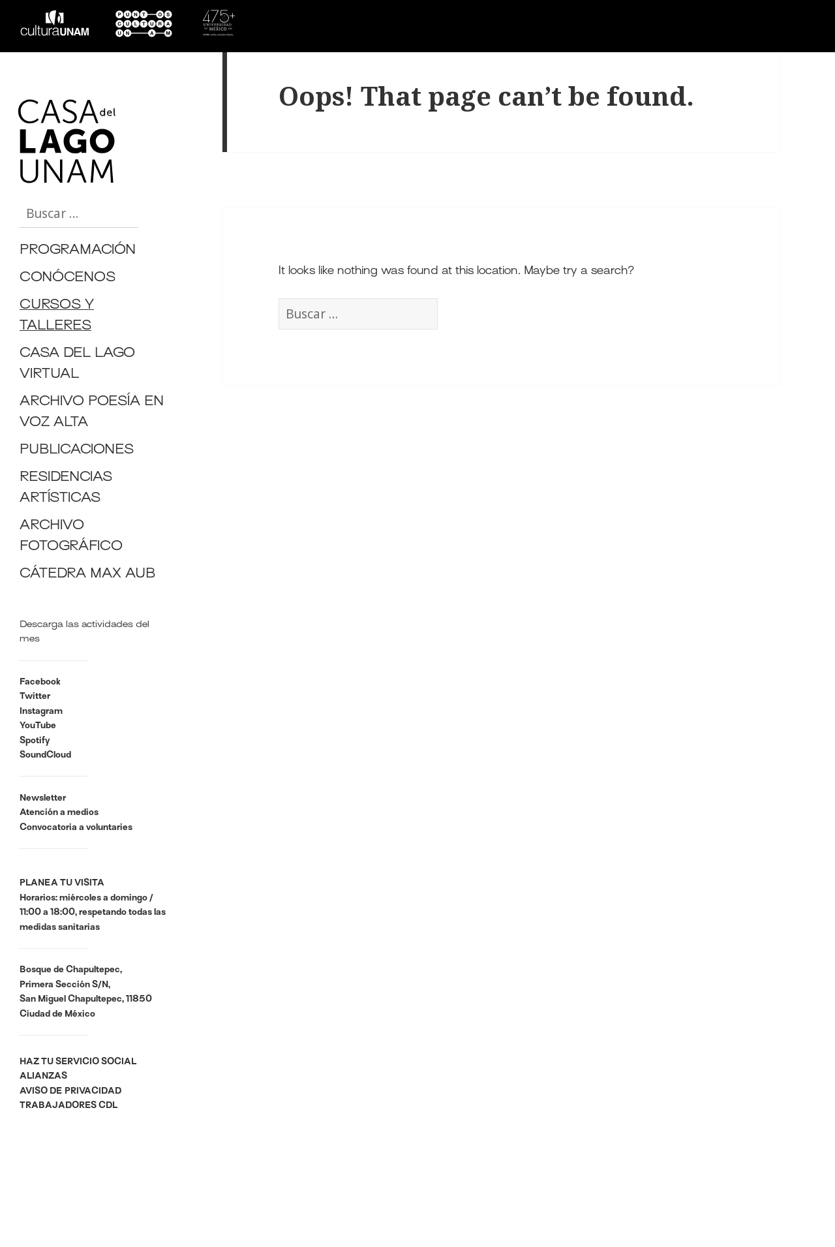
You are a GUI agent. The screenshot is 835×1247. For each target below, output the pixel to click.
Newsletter (43, 798)
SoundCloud (45, 755)
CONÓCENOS (67, 278)
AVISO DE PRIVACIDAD (70, 1091)
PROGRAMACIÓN (78, 251)
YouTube (38, 726)
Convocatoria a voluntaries (76, 828)
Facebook (40, 682)
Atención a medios (59, 812)
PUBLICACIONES (77, 450)
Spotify (35, 741)
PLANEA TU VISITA (62, 883)
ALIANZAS (43, 1076)
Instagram (41, 711)
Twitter (35, 696)
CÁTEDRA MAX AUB (87, 574)
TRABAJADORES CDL (68, 1105)
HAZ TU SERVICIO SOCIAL (78, 1062)
